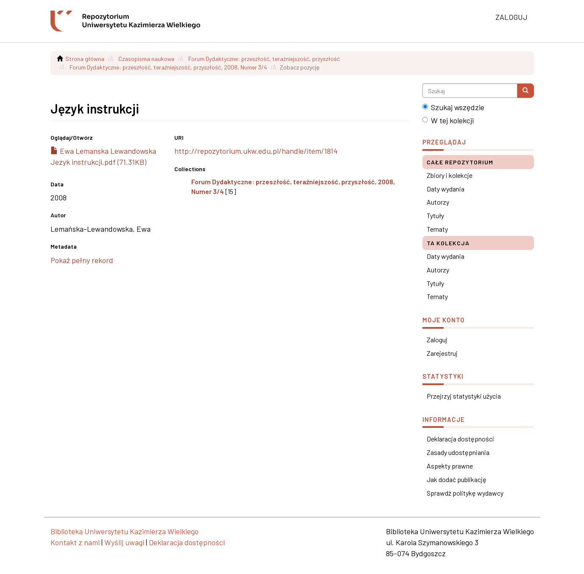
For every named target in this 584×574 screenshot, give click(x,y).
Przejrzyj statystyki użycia (464, 396)
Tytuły (435, 215)
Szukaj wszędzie (453, 107)
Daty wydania (445, 189)
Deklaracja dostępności (460, 439)
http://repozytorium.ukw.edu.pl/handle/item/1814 (256, 150)
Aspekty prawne (450, 466)
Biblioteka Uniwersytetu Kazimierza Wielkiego (124, 531)
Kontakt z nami (75, 542)
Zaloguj (437, 340)
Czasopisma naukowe (146, 58)
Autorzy (438, 202)
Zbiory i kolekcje (449, 175)
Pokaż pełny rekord (81, 260)
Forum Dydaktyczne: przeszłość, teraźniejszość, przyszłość (264, 58)
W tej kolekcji (448, 120)
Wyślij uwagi (124, 542)
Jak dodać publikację (456, 479)
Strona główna (84, 58)
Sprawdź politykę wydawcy (465, 493)
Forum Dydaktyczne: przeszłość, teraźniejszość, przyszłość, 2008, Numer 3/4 (168, 67)
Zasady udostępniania (458, 452)
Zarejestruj (442, 353)
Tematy (437, 229)
